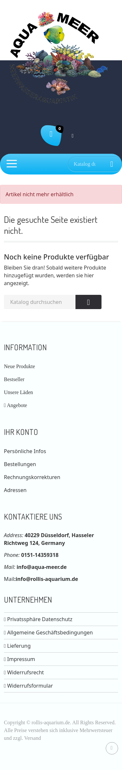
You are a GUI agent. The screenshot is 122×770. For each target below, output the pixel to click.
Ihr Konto (21, 432)
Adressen (15, 490)
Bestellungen (20, 464)
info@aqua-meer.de (42, 567)
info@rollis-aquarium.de (47, 579)
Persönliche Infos (25, 451)
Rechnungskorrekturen (32, 477)
